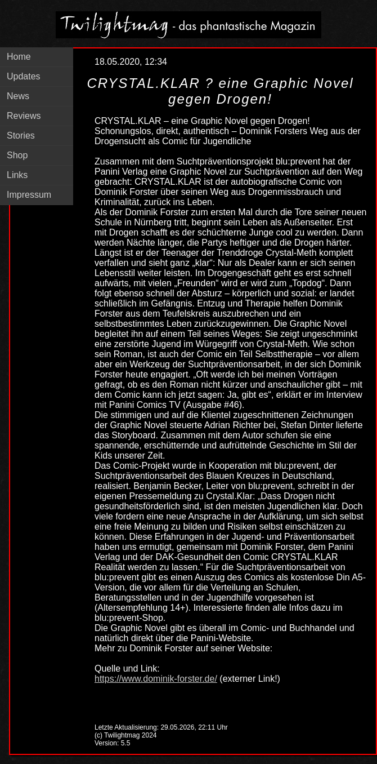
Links (17, 175)
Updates (24, 76)
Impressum (29, 194)
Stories (21, 135)
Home (19, 56)
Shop (17, 155)
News (18, 96)
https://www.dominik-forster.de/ (156, 678)
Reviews (24, 116)
